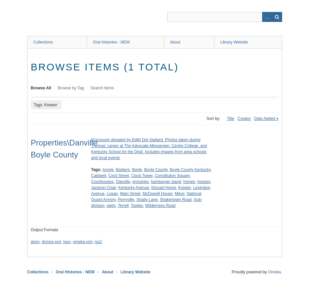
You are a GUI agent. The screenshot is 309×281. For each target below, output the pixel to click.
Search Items (102, 88)
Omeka (274, 272)
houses (203, 181)
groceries (140, 181)
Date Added (264, 118)
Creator (244, 118)
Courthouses (102, 181)
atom (35, 241)
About (175, 42)
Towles (137, 205)
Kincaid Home (163, 187)
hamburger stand (166, 181)
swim (111, 205)
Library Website (234, 42)
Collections (43, 42)
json (67, 241)
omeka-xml (82, 241)
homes (189, 181)
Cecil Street (119, 175)
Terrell (123, 205)
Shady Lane (147, 199)
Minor (179, 193)
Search (277, 17)
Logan (112, 193)
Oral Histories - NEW (111, 42)
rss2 (98, 241)
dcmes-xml (51, 241)
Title (230, 118)
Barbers (123, 169)
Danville (123, 181)
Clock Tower (141, 175)
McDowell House (158, 193)
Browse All (41, 88)
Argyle (108, 169)
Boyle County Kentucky (190, 169)
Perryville (126, 199)
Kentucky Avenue (133, 187)
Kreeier (184, 187)
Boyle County (155, 169)
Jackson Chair (103, 187)
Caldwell (98, 175)
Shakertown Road (176, 199)
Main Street (130, 193)
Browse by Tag (71, 88)
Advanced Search (267, 17)
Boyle (137, 169)
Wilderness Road (160, 205)
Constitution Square (172, 175)
